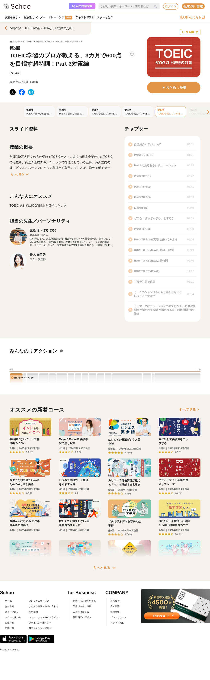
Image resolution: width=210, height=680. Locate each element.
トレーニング (60, 17)
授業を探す (13, 17)
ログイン (170, 6)
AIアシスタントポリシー (41, 628)
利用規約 (33, 612)
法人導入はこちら (192, 17)
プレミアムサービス (39, 600)
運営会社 (115, 600)
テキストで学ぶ (84, 17)
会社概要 (115, 606)
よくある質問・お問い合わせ (43, 606)
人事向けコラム (81, 612)
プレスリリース (118, 617)
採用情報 (115, 612)
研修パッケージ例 (82, 606)
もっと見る (20, 174)
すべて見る (189, 409)
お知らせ (9, 606)
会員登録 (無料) (193, 6)
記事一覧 (9, 628)
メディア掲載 (117, 622)
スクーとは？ (105, 17)
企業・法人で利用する (84, 600)
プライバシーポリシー (40, 622)
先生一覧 (9, 622)
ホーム (8, 600)
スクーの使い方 (13, 617)
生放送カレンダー (34, 17)
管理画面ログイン (82, 617)
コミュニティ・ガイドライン (43, 617)
